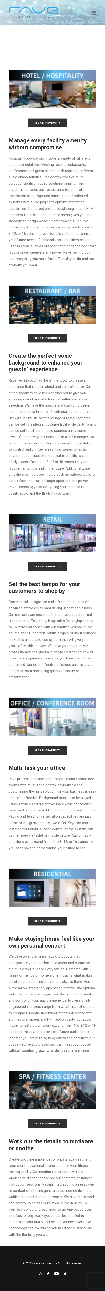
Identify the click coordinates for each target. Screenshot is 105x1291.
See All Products (47, 122)
